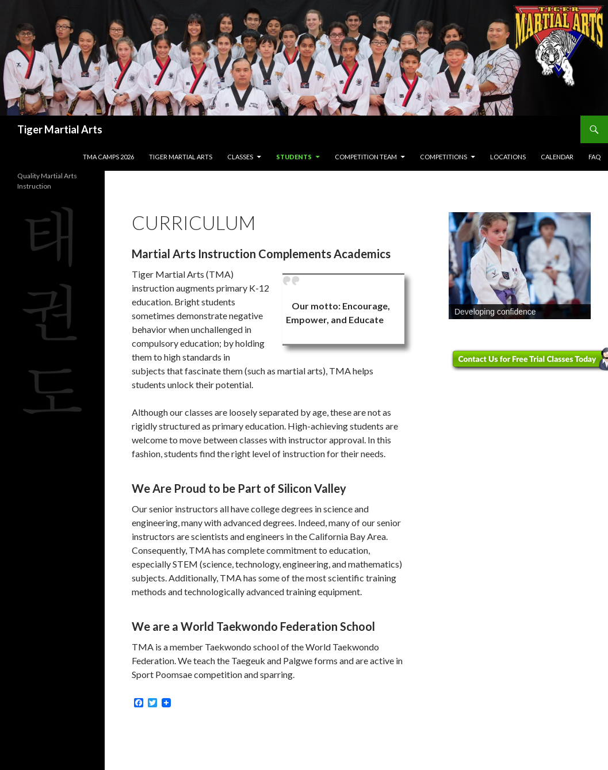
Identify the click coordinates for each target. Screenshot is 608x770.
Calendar (557, 156)
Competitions (443, 156)
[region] (520, 265)
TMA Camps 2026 (108, 156)
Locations (508, 156)
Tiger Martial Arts (59, 129)
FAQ (594, 156)
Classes (240, 156)
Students (294, 156)
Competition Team (366, 156)
